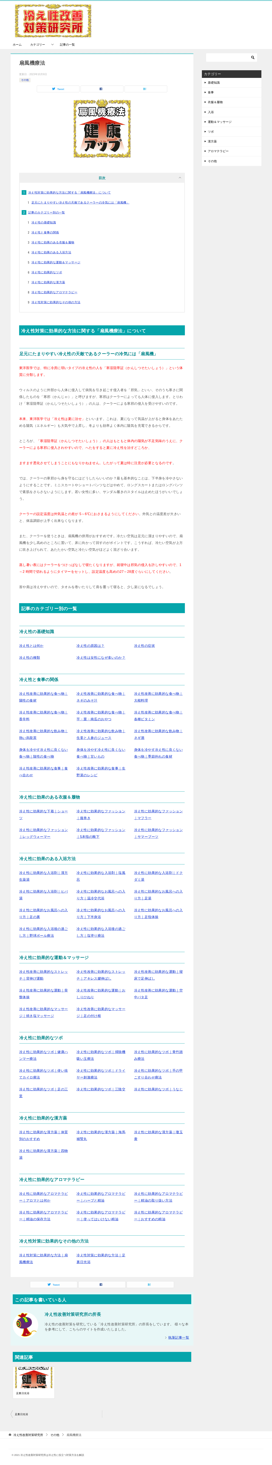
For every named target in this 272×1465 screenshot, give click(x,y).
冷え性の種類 (29, 657)
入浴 (211, 112)
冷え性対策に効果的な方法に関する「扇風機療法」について (69, 192)
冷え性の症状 (144, 646)
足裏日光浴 (22, 1393)
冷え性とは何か (31, 646)
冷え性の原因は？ (90, 646)
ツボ (211, 131)
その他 (25, 80)
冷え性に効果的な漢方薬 (48, 282)
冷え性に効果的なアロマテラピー (54, 292)
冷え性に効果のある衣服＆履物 (52, 242)
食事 (211, 92)
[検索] (231, 57)
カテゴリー (37, 44)
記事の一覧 (67, 44)
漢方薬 (212, 141)
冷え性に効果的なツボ (46, 272)
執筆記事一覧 (178, 1337)
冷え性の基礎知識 (43, 222)
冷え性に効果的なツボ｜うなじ (158, 1089)
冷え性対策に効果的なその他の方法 (55, 302)
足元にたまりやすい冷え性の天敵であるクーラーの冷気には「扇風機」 (80, 202)
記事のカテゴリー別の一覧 (46, 212)
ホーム (17, 44)
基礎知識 (214, 82)
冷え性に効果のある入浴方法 (51, 252)
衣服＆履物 (215, 102)
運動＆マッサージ (220, 122)
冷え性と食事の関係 (45, 232)
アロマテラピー (218, 151)
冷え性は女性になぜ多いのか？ (100, 657)
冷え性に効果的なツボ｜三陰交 (100, 1089)
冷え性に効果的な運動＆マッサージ (55, 262)
